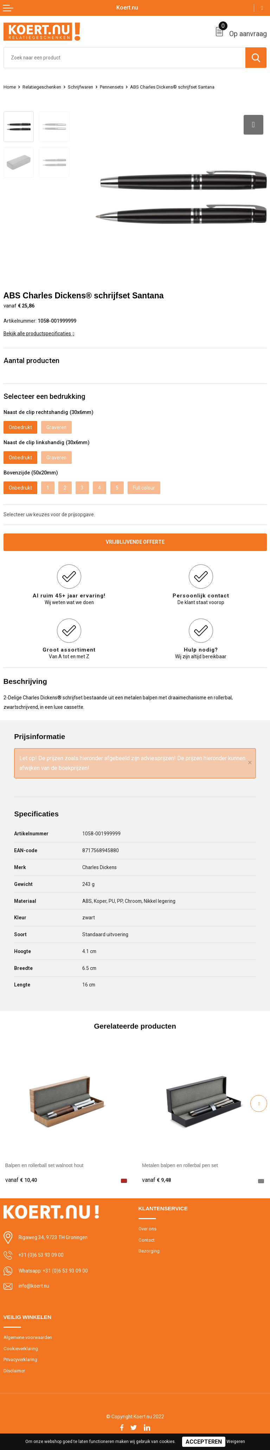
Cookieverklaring (21, 1348)
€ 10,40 (21, 1180)
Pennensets (111, 87)
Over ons (147, 1228)
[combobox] (124, 57)
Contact (147, 1240)
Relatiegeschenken (41, 87)
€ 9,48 (156, 1180)
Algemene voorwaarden (28, 1337)
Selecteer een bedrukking (44, 396)
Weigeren (235, 1441)
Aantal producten (31, 360)
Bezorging (149, 1251)
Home (10, 87)
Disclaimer (14, 1370)
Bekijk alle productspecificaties (39, 333)
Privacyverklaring (20, 1359)
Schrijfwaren (80, 87)
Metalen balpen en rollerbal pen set (180, 1165)
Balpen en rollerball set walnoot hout (44, 1165)
